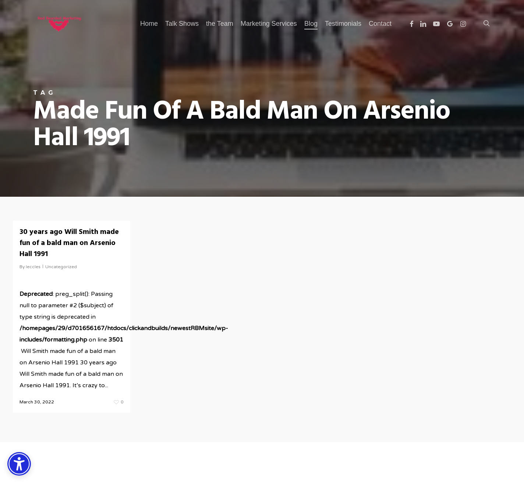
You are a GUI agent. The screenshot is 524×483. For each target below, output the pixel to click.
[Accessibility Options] (19, 464)
